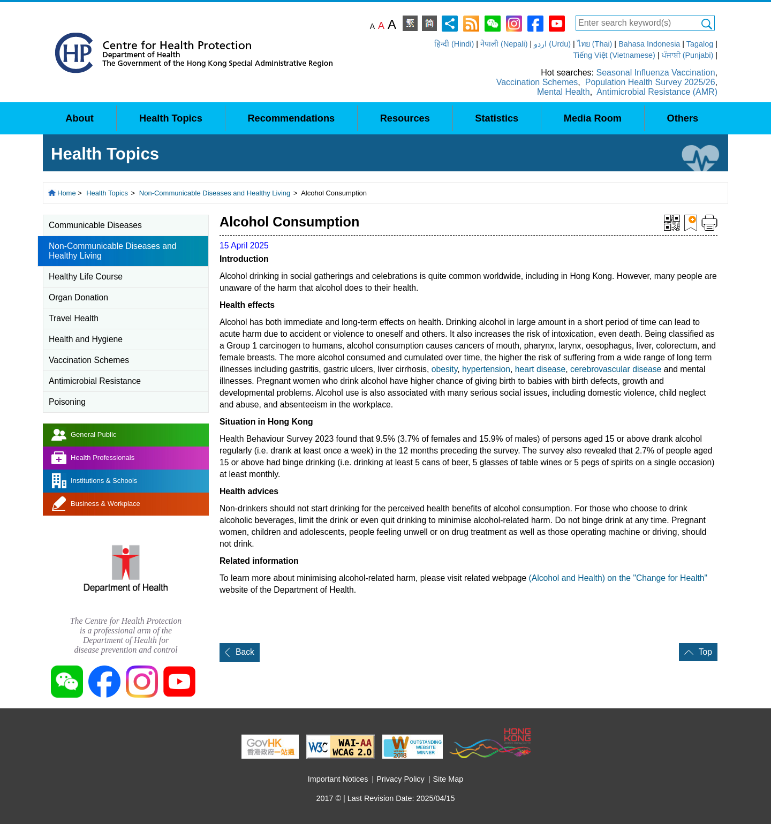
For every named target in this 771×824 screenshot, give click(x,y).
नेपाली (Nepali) (503, 44)
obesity (445, 369)
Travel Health (74, 318)
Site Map (448, 779)
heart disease (540, 369)
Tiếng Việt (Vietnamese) (614, 55)
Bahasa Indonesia (649, 44)
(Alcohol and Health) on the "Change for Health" (618, 578)
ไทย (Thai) (595, 44)
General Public (93, 434)
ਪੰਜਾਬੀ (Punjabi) (688, 55)
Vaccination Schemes (537, 82)
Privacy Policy (400, 779)
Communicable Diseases (95, 225)
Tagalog (699, 44)
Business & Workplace (105, 504)
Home (66, 193)
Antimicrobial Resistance (95, 380)
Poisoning (67, 401)
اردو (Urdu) (552, 44)
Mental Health (563, 91)
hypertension (486, 369)
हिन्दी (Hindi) (454, 44)
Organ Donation (78, 297)
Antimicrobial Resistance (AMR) (656, 91)
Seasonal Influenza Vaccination (655, 72)
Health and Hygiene (86, 339)
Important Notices (338, 779)
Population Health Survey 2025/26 (650, 82)
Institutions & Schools (104, 481)
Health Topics (107, 193)
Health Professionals (102, 457)
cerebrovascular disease (615, 369)
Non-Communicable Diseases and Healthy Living (215, 193)
